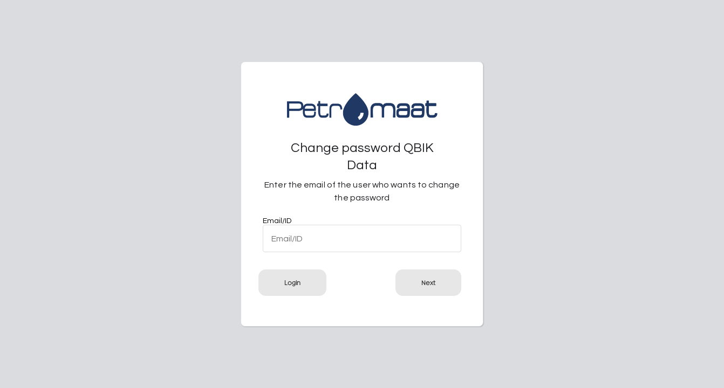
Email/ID (277, 221)
